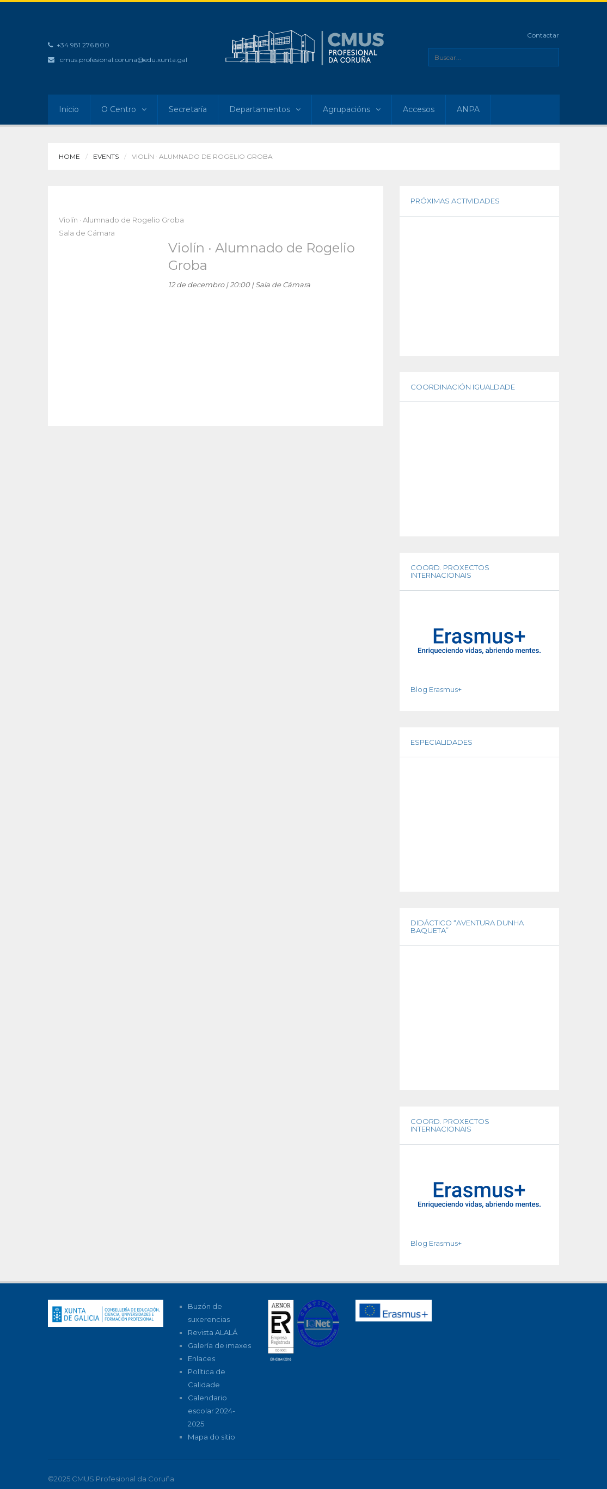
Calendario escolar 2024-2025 (211, 1410)
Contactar (543, 35)
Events (106, 156)
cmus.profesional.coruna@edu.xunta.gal (123, 59)
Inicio (69, 109)
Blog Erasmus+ (436, 689)
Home (69, 156)
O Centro (123, 109)
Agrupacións (352, 109)
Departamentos (265, 109)
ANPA (468, 109)
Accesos (418, 109)
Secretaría (188, 109)
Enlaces (201, 1358)
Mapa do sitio (211, 1436)
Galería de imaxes (219, 1345)
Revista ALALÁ (212, 1332)
